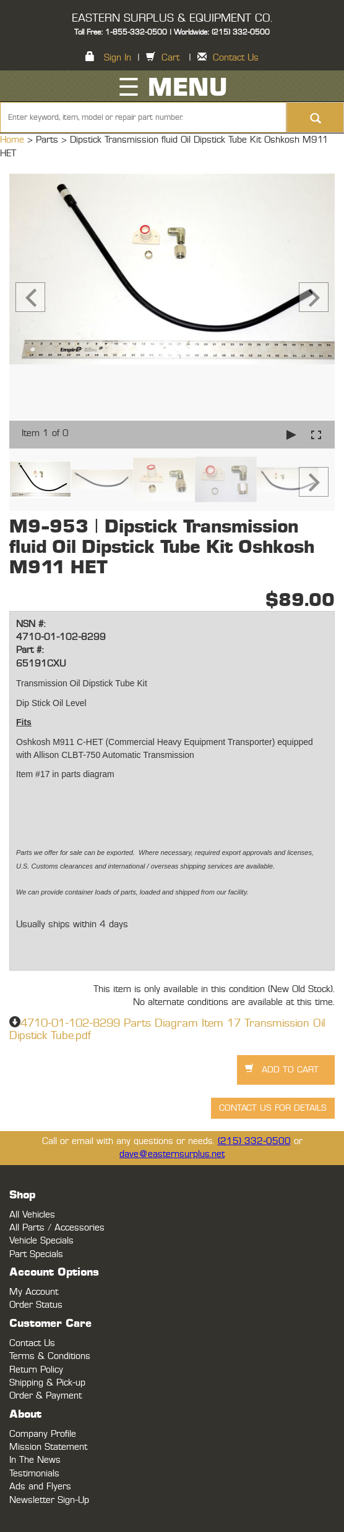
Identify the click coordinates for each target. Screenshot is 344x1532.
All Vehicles (32, 1214)
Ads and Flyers (40, 1486)
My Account (33, 1292)
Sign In (117, 57)
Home (13, 140)
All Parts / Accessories (57, 1227)
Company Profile (42, 1434)
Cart (170, 57)
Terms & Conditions (49, 1356)
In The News (35, 1460)
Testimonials (34, 1473)
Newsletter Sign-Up (49, 1500)
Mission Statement (48, 1447)
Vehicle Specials (41, 1240)
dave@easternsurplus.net (172, 1154)
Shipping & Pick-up (47, 1382)
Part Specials (36, 1254)
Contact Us (236, 57)
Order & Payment (45, 1395)
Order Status (35, 1305)
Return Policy (36, 1369)
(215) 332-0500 (254, 1141)
